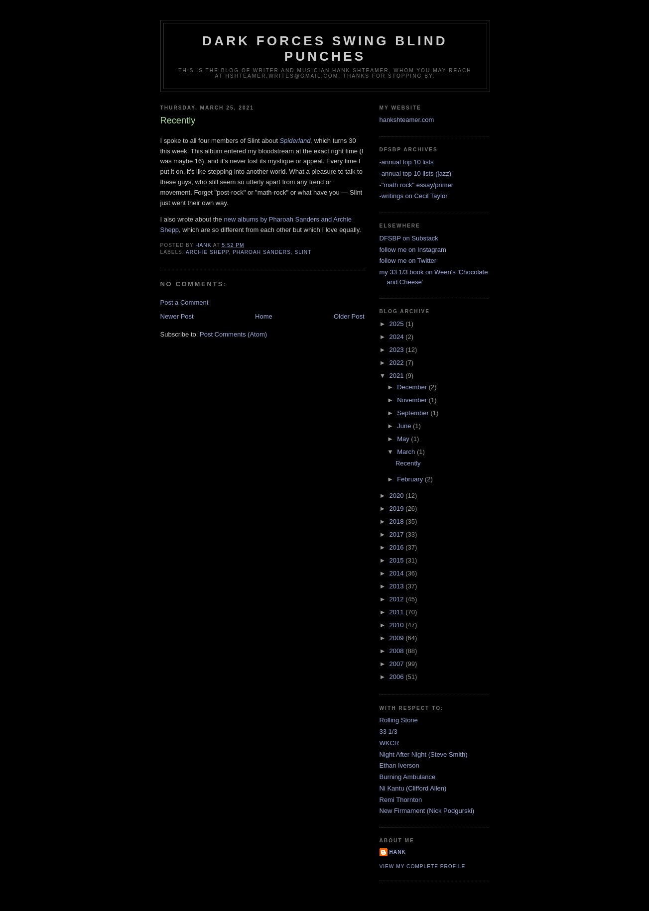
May (404, 439)
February (411, 479)
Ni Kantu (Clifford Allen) (413, 788)
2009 (397, 638)
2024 (397, 337)
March (407, 452)
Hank (397, 852)
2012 (397, 599)
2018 (397, 521)
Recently (408, 463)
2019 (397, 508)
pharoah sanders (262, 252)
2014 (397, 573)
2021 (397, 375)
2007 (397, 664)
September (413, 413)
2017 (397, 534)
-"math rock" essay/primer (417, 185)
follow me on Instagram (413, 249)
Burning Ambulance (408, 777)
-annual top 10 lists (407, 162)
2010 (397, 625)
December (413, 387)
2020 (397, 495)
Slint (303, 252)
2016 (397, 547)
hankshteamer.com (407, 119)
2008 (397, 651)
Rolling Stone (399, 720)
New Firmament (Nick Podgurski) (427, 810)
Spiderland (294, 140)
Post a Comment (184, 302)
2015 (397, 560)
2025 (397, 324)
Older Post (349, 316)
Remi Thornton (401, 799)
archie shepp (207, 252)
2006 (397, 677)
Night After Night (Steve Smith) (424, 754)
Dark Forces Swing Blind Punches (324, 48)
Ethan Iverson (399, 765)
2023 (397, 349)
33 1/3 (388, 731)
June (405, 426)
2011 (397, 612)
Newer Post (177, 316)
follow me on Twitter (408, 260)
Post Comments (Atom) (233, 334)
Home (263, 316)
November (413, 400)
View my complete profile (423, 866)
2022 (397, 362)
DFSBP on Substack (409, 238)
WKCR (389, 743)
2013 (397, 586)
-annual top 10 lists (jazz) (416, 173)
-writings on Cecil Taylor (414, 196)
